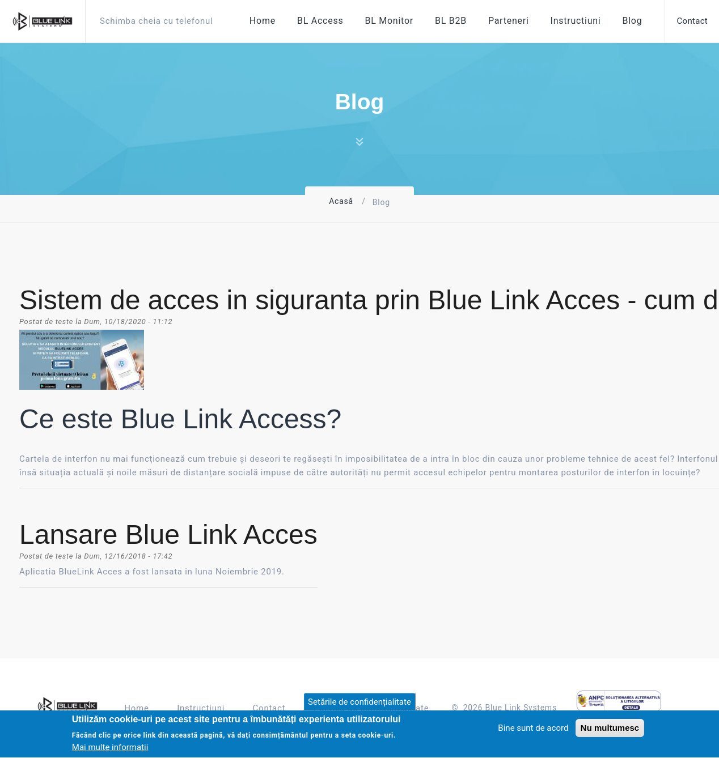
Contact (269, 708)
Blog (632, 20)
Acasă (341, 201)
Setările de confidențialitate (359, 704)
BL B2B (451, 20)
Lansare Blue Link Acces (168, 534)
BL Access (320, 20)
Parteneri (508, 20)
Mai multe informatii (110, 749)
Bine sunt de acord (533, 730)
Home (262, 20)
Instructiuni (576, 20)
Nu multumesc (610, 729)
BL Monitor (389, 20)
